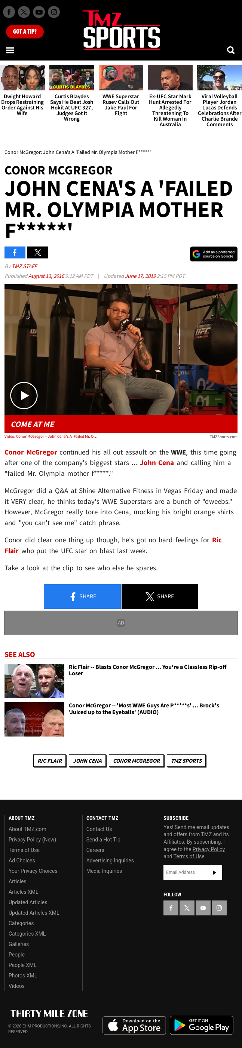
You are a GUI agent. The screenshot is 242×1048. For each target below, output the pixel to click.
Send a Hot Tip (103, 840)
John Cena (87, 760)
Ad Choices (22, 860)
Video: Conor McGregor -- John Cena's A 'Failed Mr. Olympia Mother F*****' (51, 436)
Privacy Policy (209, 849)
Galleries (19, 944)
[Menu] (10, 50)
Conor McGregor (136, 760)
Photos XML (23, 976)
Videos (17, 986)
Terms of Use (24, 850)
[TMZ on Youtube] (39, 12)
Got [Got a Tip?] (25, 31)
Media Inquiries (104, 871)
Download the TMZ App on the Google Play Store (201, 1025)
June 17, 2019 (141, 275)
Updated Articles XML (34, 913)
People (17, 955)
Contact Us (99, 829)
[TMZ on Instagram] (54, 12)
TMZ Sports (186, 760)
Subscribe (214, 872)
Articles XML (24, 892)
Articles (18, 881)
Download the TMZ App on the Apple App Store (134, 1025)
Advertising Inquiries (110, 860)
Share (82, 596)
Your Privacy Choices (33, 871)
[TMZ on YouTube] (203, 907)
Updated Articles (28, 902)
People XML (23, 965)
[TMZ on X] (24, 12)
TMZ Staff (24, 266)
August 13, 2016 (46, 275)
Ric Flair (49, 760)
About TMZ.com (27, 829)
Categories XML (27, 934)
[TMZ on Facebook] (9, 12)
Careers (95, 850)
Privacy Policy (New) (32, 840)
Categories (21, 923)
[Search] (231, 50)
